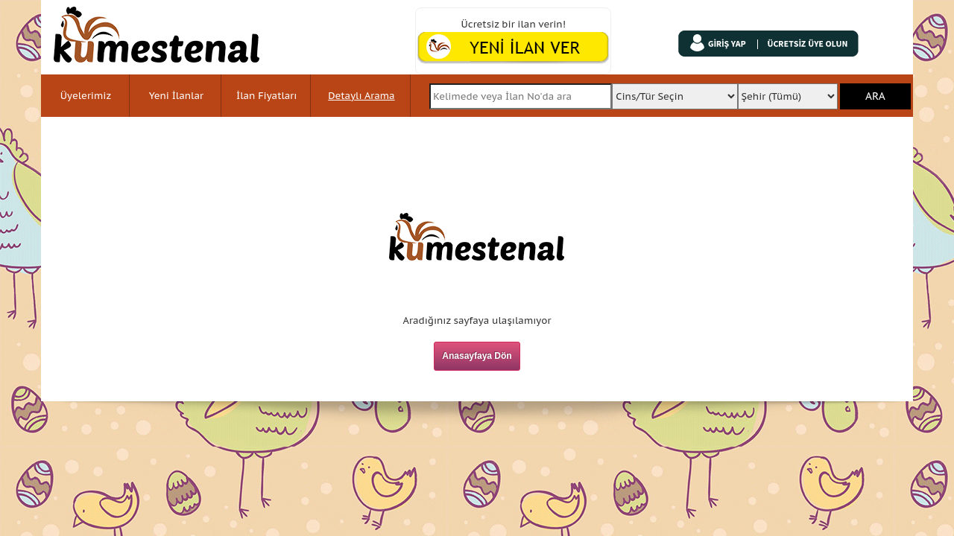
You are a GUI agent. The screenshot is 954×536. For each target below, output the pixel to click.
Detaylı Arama (361, 95)
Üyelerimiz (85, 95)
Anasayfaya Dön (476, 356)
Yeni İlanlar (176, 95)
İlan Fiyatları (266, 95)
